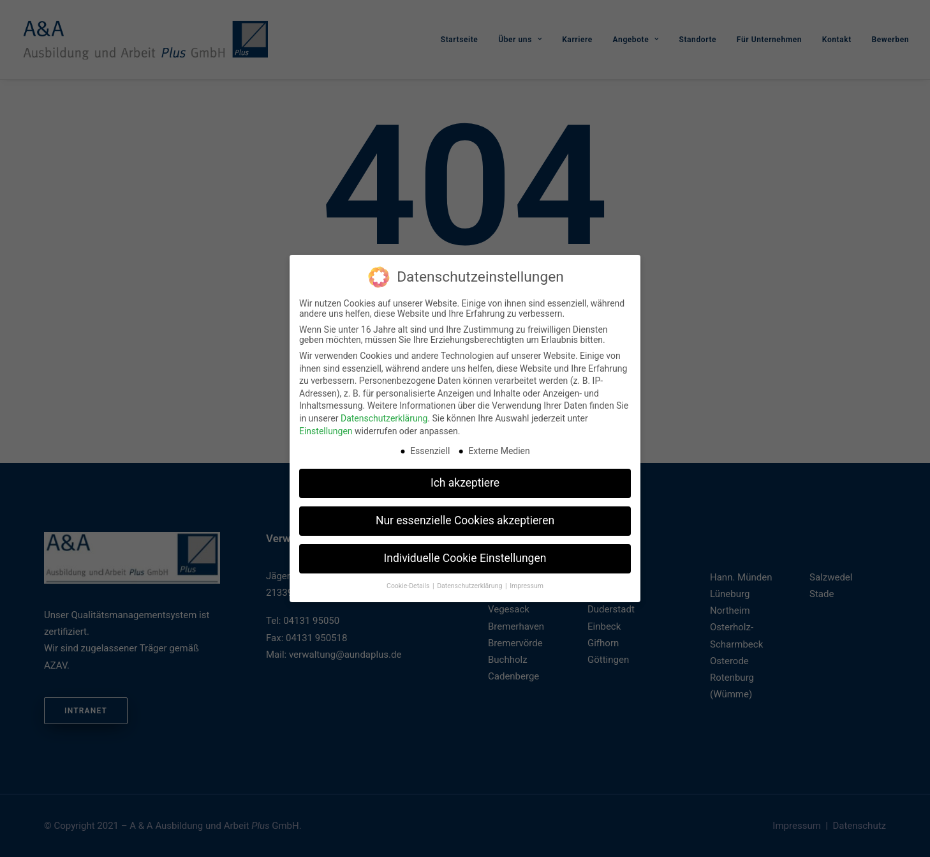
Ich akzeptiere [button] (465, 479)
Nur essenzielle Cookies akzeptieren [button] (465, 517)
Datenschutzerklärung (384, 414)
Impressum (526, 583)
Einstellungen (326, 427)
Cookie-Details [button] (409, 583)
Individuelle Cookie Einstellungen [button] (465, 555)
